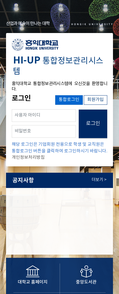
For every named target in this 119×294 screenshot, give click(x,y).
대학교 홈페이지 (33, 282)
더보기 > (99, 179)
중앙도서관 (86, 282)
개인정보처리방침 (28, 157)
